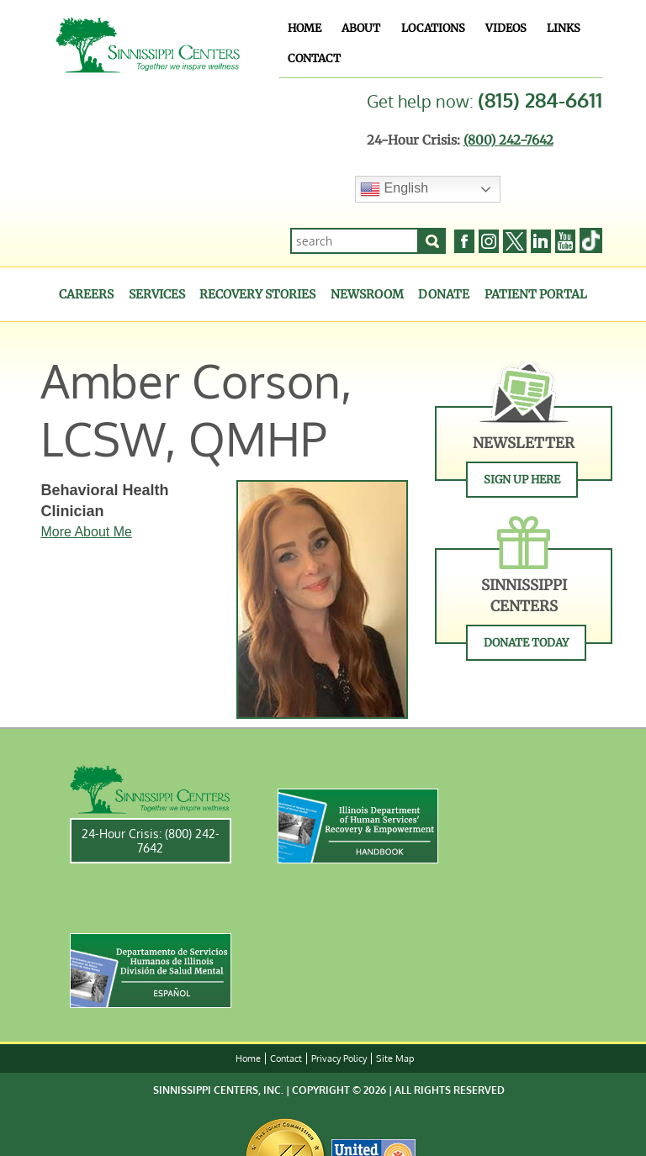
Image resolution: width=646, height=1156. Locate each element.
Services (157, 294)
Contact (314, 58)
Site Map (395, 1058)
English (394, 189)
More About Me (86, 532)
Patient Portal (535, 294)
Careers (86, 294)
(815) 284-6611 (540, 100)
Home (304, 28)
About (361, 28)
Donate (443, 294)
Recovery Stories (257, 294)
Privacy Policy (339, 1058)
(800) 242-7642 (508, 140)
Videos (506, 28)
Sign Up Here (522, 479)
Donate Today (526, 643)
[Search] (432, 241)
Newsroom (367, 294)
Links (563, 28)
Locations (433, 28)
